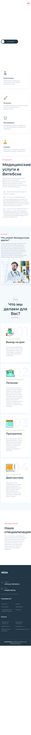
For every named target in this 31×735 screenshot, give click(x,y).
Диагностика (14, 477)
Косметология (19, 626)
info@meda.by (10, 590)
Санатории (18, 609)
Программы (14, 433)
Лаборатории (19, 606)
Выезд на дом (15, 342)
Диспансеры (5, 606)
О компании (7, 41)
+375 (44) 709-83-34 (11, 584)
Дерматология (5, 626)
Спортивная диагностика (22, 629)
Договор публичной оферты (9, 594)
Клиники (18, 604)
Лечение (12, 382)
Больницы (4, 604)
